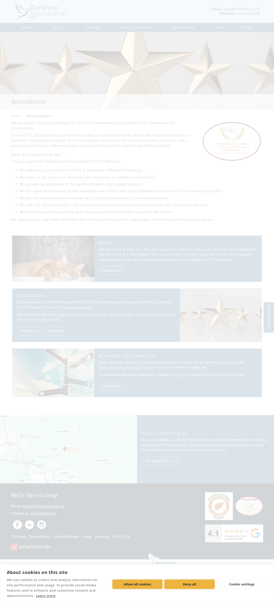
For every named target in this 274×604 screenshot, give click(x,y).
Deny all (189, 584)
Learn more (46, 595)
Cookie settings (242, 584)
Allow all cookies (137, 584)
